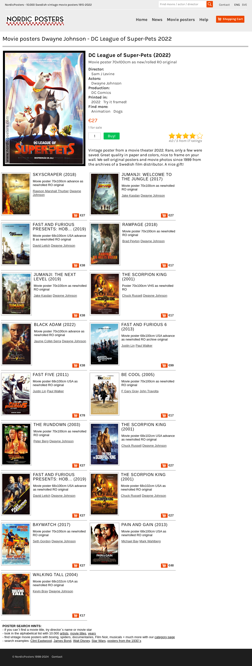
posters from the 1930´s (124, 641)
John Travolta (149, 391)
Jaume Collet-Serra (47, 341)
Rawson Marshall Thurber (51, 191)
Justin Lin (128, 345)
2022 (95, 102)
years (92, 633)
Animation (100, 111)
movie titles (78, 633)
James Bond (62, 641)
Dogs (118, 111)
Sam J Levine (102, 73)
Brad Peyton (131, 241)
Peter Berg (40, 441)
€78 (78, 415)
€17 (167, 265)
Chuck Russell (132, 295)
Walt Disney (81, 641)
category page (165, 637)
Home (141, 19)
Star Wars (99, 641)
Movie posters (181, 19)
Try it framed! (115, 102)
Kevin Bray (40, 591)
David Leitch (41, 245)
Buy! (111, 136)
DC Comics (101, 92)
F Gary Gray (130, 391)
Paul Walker (144, 345)
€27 (78, 215)
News (157, 19)
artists (64, 633)
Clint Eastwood (41, 641)
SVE (244, 4)
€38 (78, 265)
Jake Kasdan (131, 195)
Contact (224, 4)
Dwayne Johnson (106, 83)
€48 (167, 565)
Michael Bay (130, 541)
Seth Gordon (42, 541)
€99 (167, 365)
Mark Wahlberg (150, 541)
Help (203, 19)
